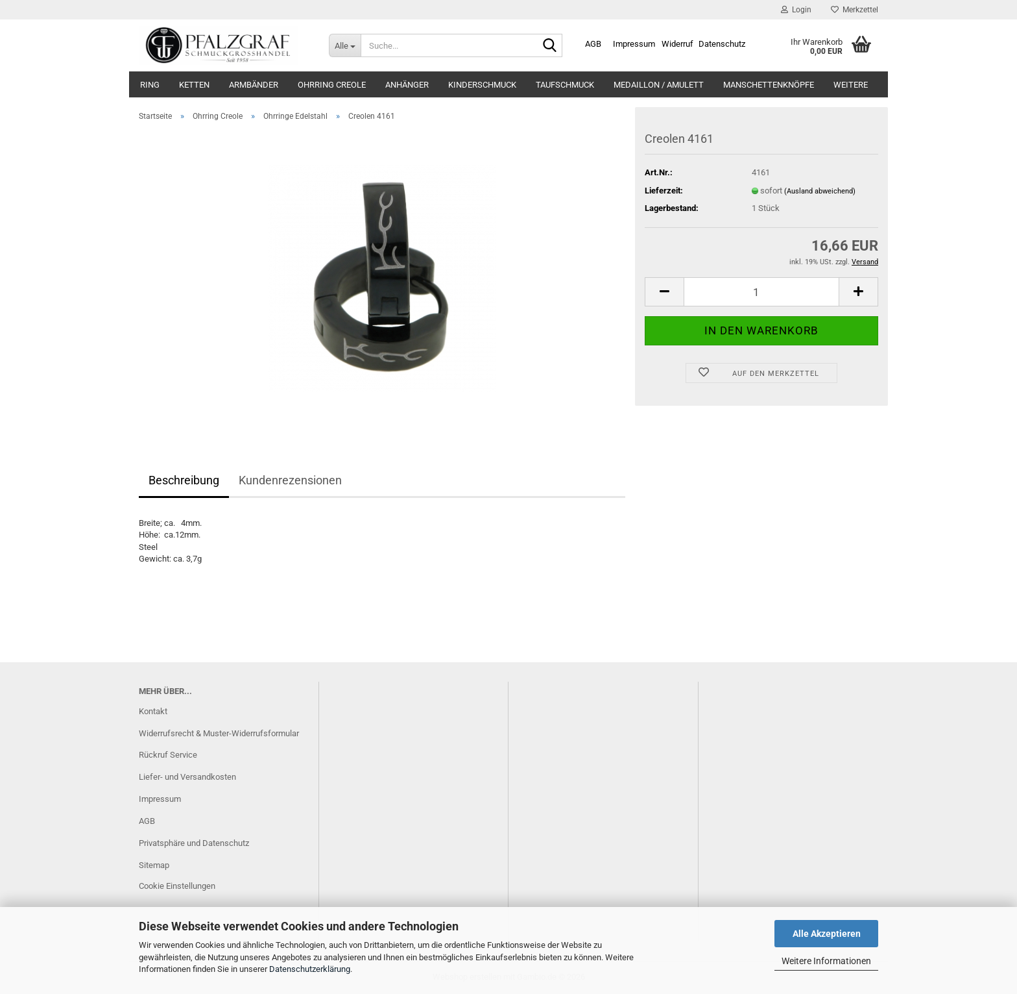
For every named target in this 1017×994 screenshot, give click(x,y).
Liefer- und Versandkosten (187, 777)
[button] (664, 291)
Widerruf (677, 44)
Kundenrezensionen (290, 480)
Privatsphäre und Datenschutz (194, 843)
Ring (150, 85)
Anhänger (407, 85)
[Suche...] (345, 45)
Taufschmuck (565, 85)
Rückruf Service (168, 755)
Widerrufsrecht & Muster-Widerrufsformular (219, 733)
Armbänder (253, 85)
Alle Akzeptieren (827, 933)
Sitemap (154, 865)
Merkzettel (854, 9)
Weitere (850, 85)
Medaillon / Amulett (659, 85)
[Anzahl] (761, 291)
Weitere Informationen (826, 961)
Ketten (194, 85)
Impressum (634, 44)
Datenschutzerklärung (309, 969)
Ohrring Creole (332, 85)
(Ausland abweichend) (819, 191)
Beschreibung (184, 480)
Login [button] (796, 9)
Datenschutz (722, 44)
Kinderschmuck (482, 85)
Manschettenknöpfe (768, 85)
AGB (593, 44)
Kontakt (153, 711)
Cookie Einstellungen (177, 886)
